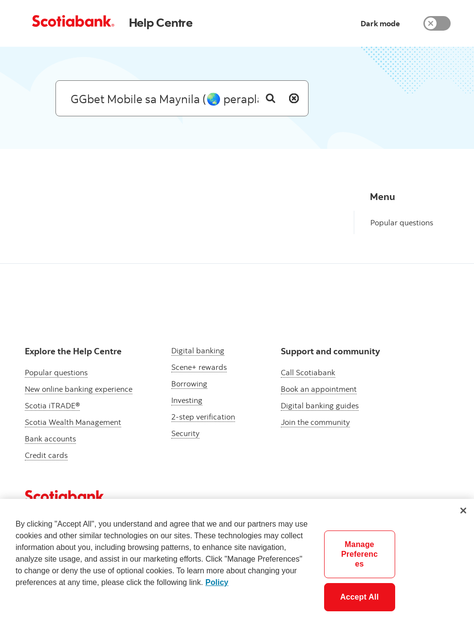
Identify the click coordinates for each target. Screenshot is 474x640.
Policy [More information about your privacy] (216, 582)
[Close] (463, 510)
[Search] (270, 98)
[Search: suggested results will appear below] (182, 98)
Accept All (359, 597)
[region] (237, 569)
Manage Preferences (359, 554)
